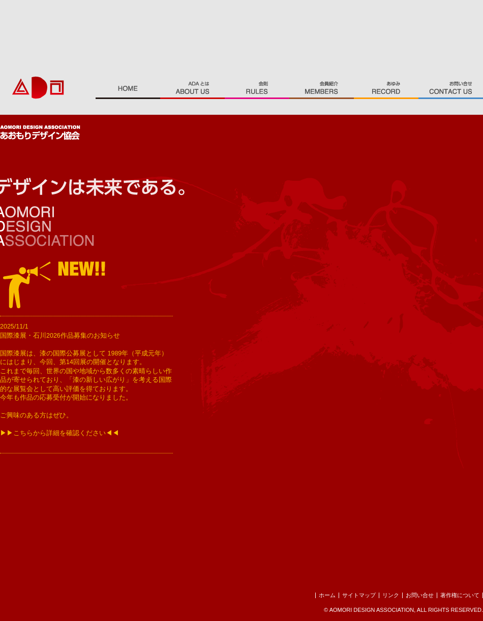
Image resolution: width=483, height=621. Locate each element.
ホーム (327, 595)
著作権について (459, 595)
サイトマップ (359, 595)
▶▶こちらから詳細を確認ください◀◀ (59, 433)
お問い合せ (420, 595)
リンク (390, 595)
